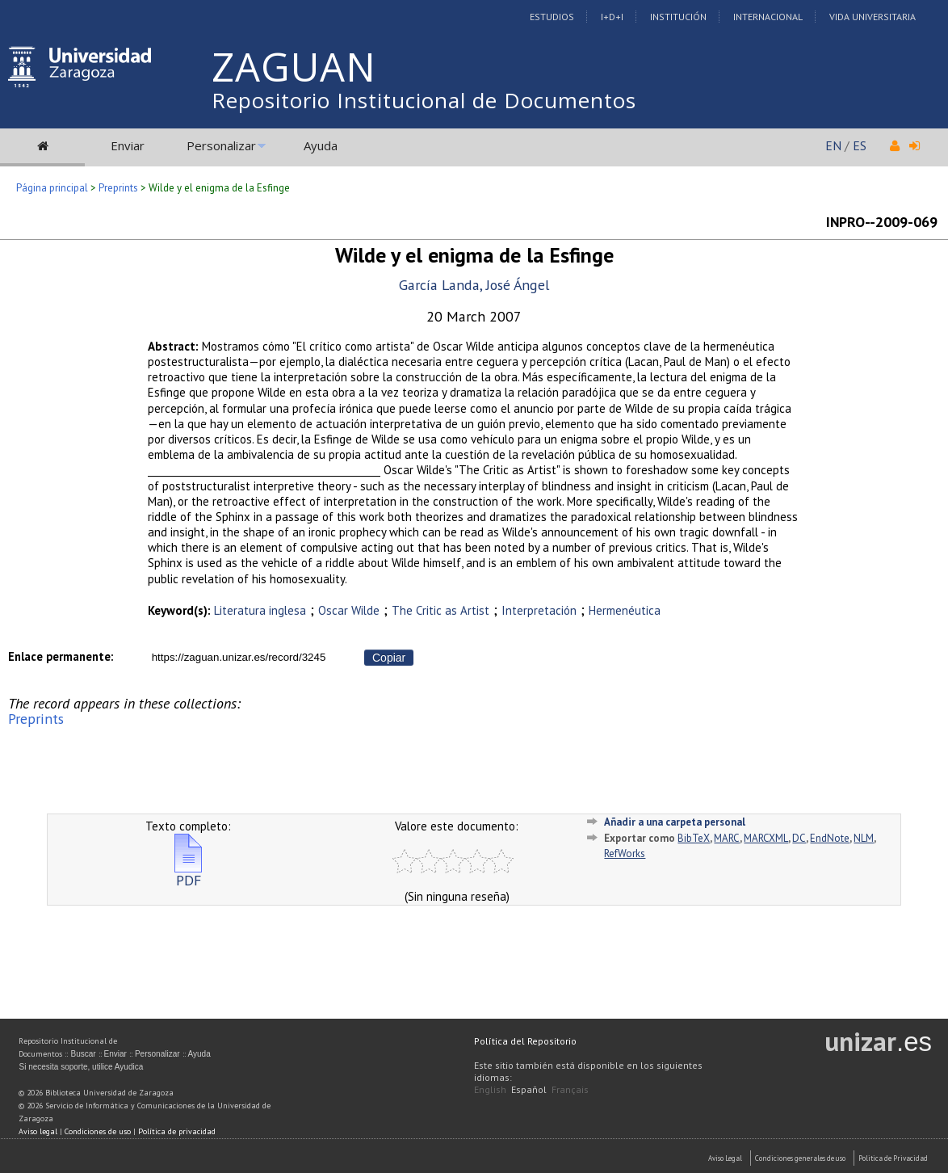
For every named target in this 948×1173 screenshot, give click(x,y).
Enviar (128, 145)
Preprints (118, 188)
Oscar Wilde (349, 610)
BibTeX (693, 838)
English (490, 1089)
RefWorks (624, 853)
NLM (864, 838)
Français (570, 1089)
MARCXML (766, 838)
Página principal (52, 188)
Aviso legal (38, 1131)
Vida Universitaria (872, 17)
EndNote (829, 838)
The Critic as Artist (440, 610)
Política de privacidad (177, 1131)
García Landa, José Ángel (474, 284)
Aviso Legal (725, 1158)
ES (859, 145)
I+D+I (612, 17)
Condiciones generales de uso (800, 1158)
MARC (727, 838)
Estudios (552, 17)
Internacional (768, 17)
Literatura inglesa (260, 610)
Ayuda (321, 145)
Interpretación (539, 610)
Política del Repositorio (525, 1041)
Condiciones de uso (98, 1131)
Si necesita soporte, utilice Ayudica (81, 1066)
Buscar (82, 1053)
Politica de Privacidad (893, 1158)
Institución (678, 17)
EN (833, 145)
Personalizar (221, 145)
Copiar (388, 657)
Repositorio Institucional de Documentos (424, 100)
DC (799, 838)
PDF (188, 873)
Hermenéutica (625, 610)
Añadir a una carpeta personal (674, 822)
